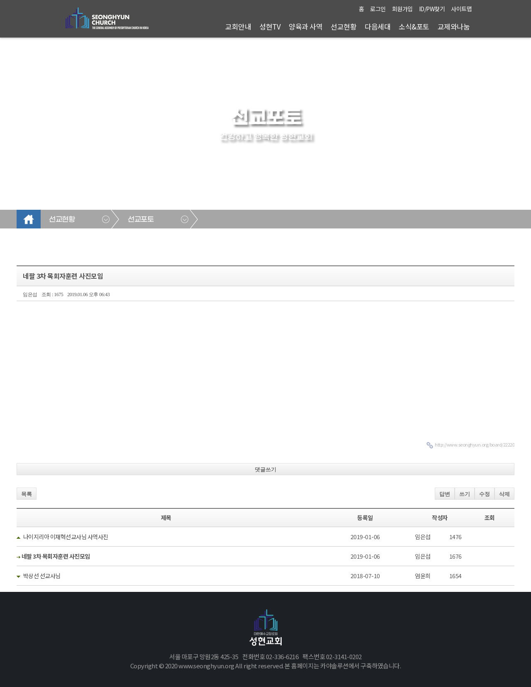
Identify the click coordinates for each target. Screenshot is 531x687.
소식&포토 (414, 26)
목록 (26, 494)
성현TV (269, 26)
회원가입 (402, 8)
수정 (484, 494)
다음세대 (377, 26)
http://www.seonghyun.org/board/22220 (474, 444)
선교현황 (343, 26)
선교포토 (140, 220)
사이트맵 (461, 8)
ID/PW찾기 (432, 8)
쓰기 (464, 494)
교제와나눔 (454, 26)
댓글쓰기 (265, 469)
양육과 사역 (305, 26)
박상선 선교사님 (42, 576)
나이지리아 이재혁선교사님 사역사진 (65, 536)
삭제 (504, 494)
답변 (444, 494)
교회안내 (238, 26)
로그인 (378, 8)
